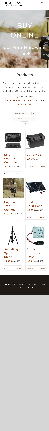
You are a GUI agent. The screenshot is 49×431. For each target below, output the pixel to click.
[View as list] (26, 123)
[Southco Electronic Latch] (36, 235)
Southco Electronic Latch (34, 253)
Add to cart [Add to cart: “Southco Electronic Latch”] (31, 268)
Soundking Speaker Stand (11, 253)
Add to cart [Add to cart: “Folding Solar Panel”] (31, 217)
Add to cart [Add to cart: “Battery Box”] (31, 166)
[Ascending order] (34, 113)
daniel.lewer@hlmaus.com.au (19, 100)
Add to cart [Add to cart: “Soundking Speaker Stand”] (8, 268)
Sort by (19, 113)
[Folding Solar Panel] (36, 188)
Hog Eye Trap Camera (10, 206)
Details (20, 173)
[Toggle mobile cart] (42, 3)
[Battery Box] (36, 141)
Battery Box (35, 154)
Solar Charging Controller (11, 158)
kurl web (31, 287)
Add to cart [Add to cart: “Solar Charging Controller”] (8, 173)
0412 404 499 (24, 104)
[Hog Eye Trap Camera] (13, 188)
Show (19, 118)
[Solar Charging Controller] (13, 141)
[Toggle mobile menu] (45, 3)
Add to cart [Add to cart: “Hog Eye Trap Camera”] (8, 221)
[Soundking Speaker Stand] (13, 235)
